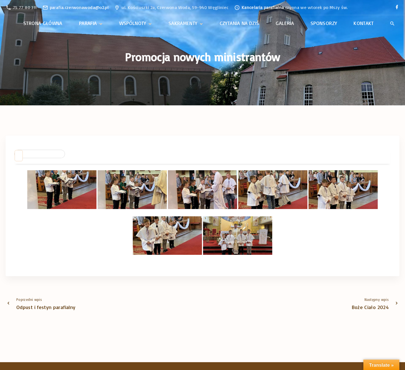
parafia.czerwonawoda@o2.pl (79, 7)
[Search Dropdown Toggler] (392, 23)
